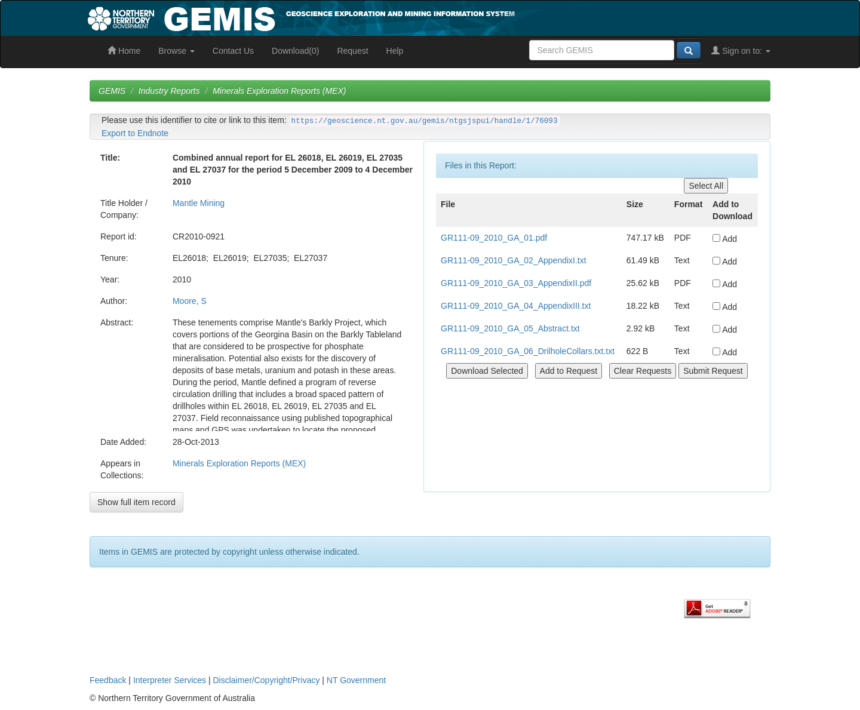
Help (395, 51)
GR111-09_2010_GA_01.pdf (494, 237)
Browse (176, 51)
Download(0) (295, 51)
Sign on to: (740, 51)
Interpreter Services (169, 680)
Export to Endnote (135, 133)
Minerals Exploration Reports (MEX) (279, 91)
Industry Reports (169, 91)
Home (124, 51)
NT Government (356, 680)
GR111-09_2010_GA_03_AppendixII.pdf (516, 283)
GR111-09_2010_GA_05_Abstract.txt (510, 328)
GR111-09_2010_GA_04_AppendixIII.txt (516, 306)
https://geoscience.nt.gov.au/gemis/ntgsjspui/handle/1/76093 (424, 121)
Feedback (108, 680)
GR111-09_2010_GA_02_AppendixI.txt (513, 260)
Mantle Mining (199, 203)
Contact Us (233, 51)
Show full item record (136, 502)
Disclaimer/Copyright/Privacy (266, 680)
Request (352, 51)
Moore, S (190, 301)
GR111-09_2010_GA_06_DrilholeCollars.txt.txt (528, 351)
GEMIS (112, 91)
